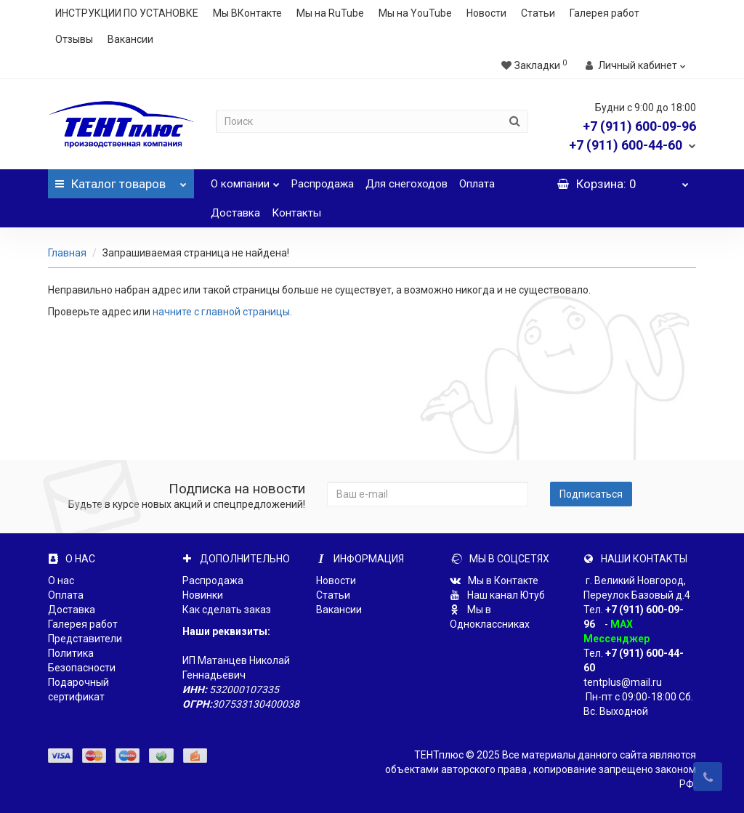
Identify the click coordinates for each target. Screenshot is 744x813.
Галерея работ (604, 13)
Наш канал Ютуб (497, 595)
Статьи (538, 13)
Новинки (202, 595)
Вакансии (130, 39)
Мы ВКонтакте (247, 13)
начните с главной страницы (221, 311)
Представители (85, 638)
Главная (67, 253)
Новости (486, 13)
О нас (61, 580)
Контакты (296, 212)
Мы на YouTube (415, 13)
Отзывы (74, 39)
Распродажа (322, 183)
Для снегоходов (406, 183)
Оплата (477, 183)
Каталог (120, 180)
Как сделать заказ (226, 609)
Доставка (235, 212)
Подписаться (591, 494)
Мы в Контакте (494, 580)
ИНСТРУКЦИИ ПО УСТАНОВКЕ (126, 13)
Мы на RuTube (330, 13)
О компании (245, 179)
